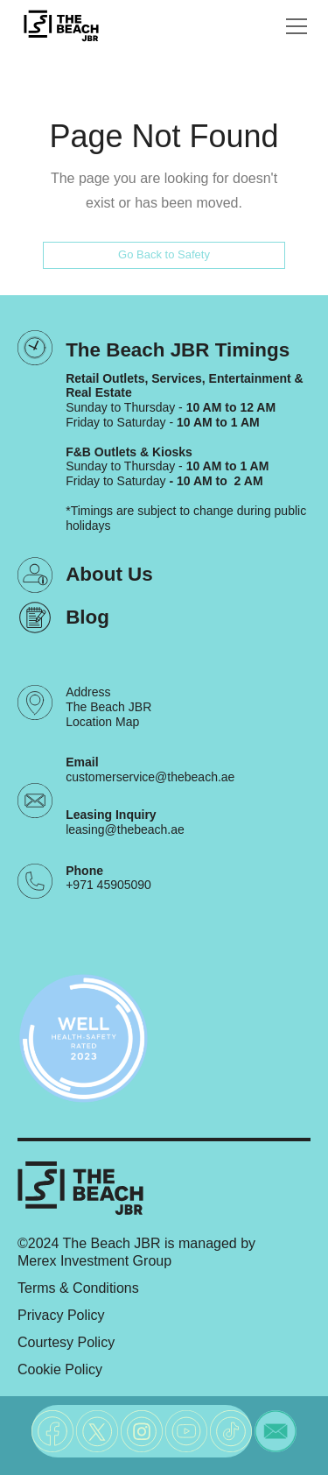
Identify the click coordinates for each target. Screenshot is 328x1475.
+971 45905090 (108, 885)
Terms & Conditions (78, 1288)
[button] (293, 26)
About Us (109, 574)
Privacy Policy (61, 1315)
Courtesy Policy (66, 1342)
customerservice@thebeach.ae (150, 777)
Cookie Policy (59, 1369)
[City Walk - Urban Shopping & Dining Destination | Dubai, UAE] (61, 26)
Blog (87, 617)
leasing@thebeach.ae (125, 829)
